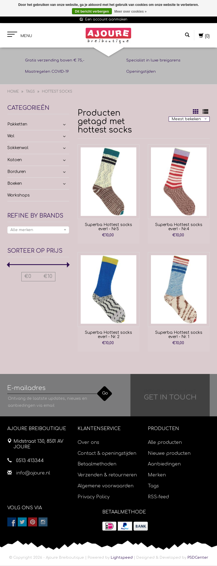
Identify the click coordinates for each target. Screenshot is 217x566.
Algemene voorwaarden (106, 486)
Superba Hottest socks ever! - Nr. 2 (108, 334)
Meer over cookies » (130, 11)
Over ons (88, 442)
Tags (30, 92)
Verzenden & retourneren (107, 475)
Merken (157, 475)
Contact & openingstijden (107, 453)
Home (13, 92)
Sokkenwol (17, 148)
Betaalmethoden (97, 464)
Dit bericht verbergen (92, 11)
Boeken (14, 183)
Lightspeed (122, 558)
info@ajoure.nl (33, 473)
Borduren (16, 172)
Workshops (18, 195)
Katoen (14, 160)
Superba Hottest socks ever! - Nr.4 (178, 227)
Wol (10, 136)
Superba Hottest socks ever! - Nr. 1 (178, 334)
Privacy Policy (94, 496)
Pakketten (17, 124)
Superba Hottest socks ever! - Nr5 (108, 227)
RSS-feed (158, 496)
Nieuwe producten (169, 453)
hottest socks (57, 92)
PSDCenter (197, 558)
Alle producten (165, 442)
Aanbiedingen (164, 464)
